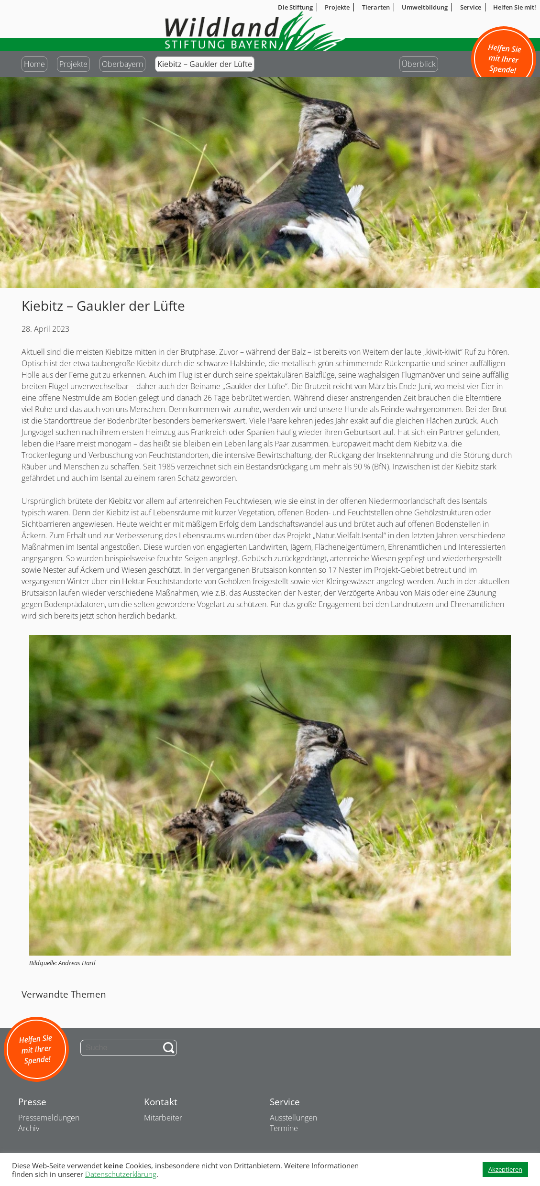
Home (34, 64)
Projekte (73, 64)
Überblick (419, 64)
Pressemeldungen (48, 1117)
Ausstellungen (293, 1117)
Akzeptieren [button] (505, 1169)
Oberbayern (122, 64)
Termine (284, 1128)
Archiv (28, 1128)
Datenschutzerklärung (120, 1174)
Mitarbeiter (163, 1117)
